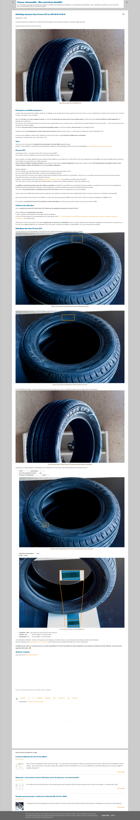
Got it (113, 815)
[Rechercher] (127, 2)
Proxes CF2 (61, 698)
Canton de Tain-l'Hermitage (35, 701)
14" (33, 698)
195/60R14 (40, 698)
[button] (123, 14)
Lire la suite (120, 772)
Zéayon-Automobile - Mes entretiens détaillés (39, 2)
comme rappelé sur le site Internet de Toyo (99, 146)
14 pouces (23, 698)
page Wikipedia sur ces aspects (38, 642)
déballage (48, 698)
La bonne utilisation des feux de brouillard (31, 757)
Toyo (68, 698)
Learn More (105, 815)
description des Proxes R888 (51, 179)
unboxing (74, 698)
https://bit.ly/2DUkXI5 (31, 655)
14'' (29, 698)
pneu (54, 698)
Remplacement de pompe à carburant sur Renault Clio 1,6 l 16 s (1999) (41, 796)
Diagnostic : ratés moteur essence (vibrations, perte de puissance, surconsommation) (47, 777)
